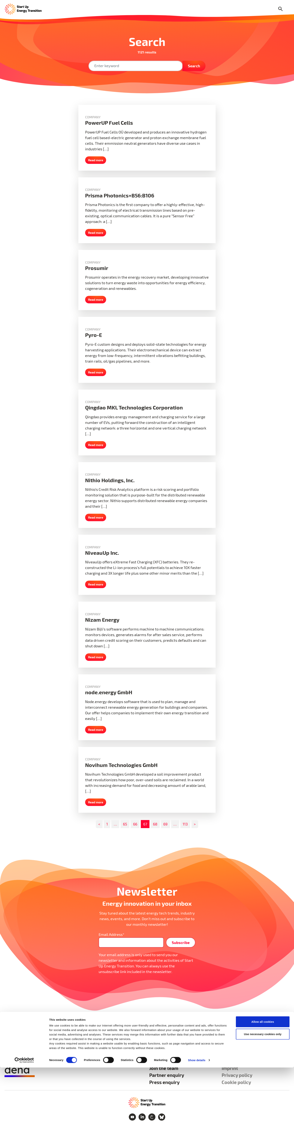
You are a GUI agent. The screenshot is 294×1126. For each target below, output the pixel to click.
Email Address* (111, 934)
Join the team (163, 1068)
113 (185, 824)
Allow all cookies (262, 1080)
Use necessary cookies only (262, 1092)
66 (135, 824)
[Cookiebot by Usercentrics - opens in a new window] (24, 1119)
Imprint (230, 1068)
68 (155, 824)
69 (165, 824)
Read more (95, 160)
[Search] (280, 9)
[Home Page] (23, 8)
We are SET (161, 1061)
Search (194, 65)
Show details (197, 1118)
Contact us (233, 1061)
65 (125, 824)
